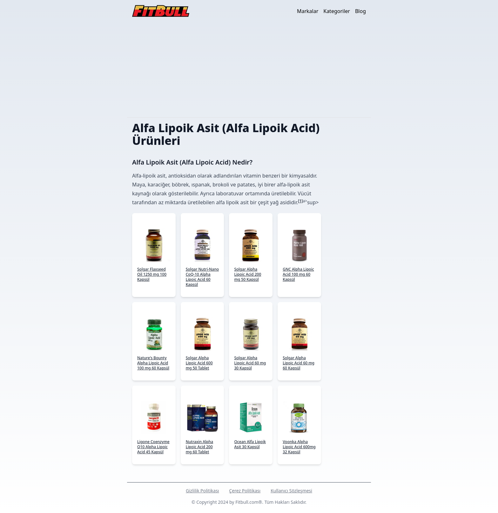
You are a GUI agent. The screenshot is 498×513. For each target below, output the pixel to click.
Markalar (307, 11)
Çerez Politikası (244, 491)
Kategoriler (336, 11)
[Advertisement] (249, 69)
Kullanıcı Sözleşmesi (291, 491)
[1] (300, 201)
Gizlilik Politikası (202, 491)
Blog (360, 11)
